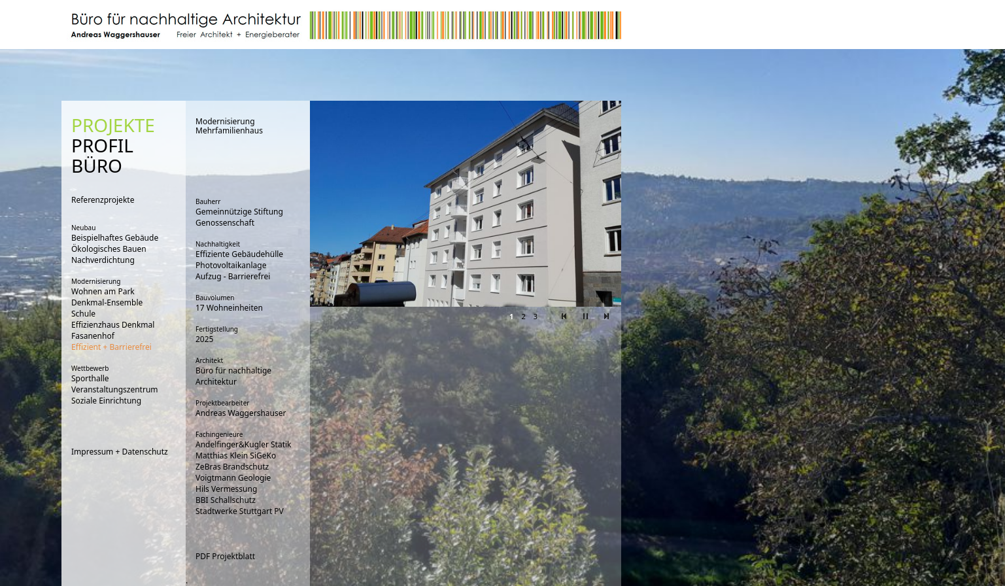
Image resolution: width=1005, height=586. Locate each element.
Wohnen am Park (103, 291)
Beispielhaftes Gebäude (114, 237)
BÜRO (96, 165)
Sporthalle (90, 378)
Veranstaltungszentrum (114, 389)
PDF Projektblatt (225, 556)
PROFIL (102, 145)
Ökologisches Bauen (108, 248)
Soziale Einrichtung (106, 400)
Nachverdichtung (103, 260)
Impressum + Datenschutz (119, 451)
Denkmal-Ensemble (107, 302)
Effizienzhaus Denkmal (112, 324)
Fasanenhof (92, 335)
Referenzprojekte (102, 199)
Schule (83, 313)
